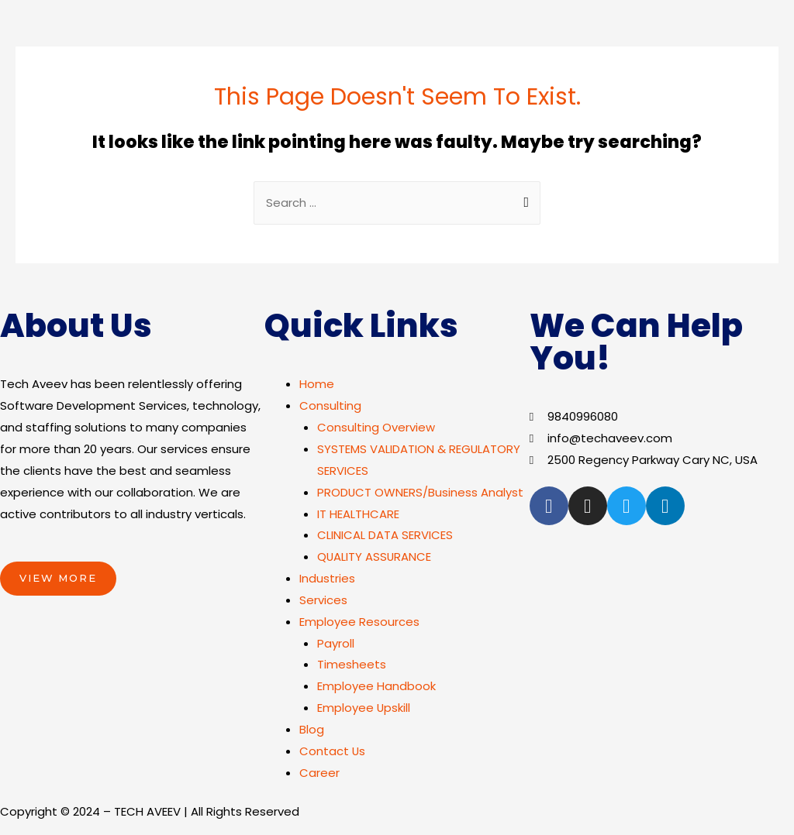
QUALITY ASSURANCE (375, 557)
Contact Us (332, 752)
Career (319, 773)
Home (316, 384)
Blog (311, 730)
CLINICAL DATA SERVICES (385, 535)
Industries (327, 579)
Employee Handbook (376, 687)
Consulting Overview (376, 428)
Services (323, 601)
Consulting (330, 406)
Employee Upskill (364, 708)
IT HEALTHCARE (358, 515)
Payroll (335, 644)
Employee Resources (359, 622)
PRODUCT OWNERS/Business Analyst (420, 493)
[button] (58, 579)
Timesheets (351, 665)
